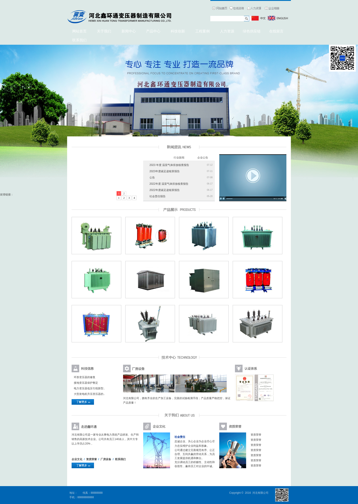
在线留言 (276, 31)
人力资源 (227, 31)
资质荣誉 (91, 459)
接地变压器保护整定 (86, 382)
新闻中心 (128, 31)
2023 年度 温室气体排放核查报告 (169, 165)
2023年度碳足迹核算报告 (164, 171)
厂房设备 (105, 459)
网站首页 (79, 31)
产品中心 (153, 31)
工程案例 (202, 31)
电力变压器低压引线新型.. (89, 388)
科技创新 (178, 31)
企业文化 (77, 459)
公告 (152, 177)
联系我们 (120, 459)
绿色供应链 (252, 31)
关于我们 (104, 31)
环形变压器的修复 (84, 377)
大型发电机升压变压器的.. (89, 394)
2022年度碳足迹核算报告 (164, 190)
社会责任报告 (157, 196)
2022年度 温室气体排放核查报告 (168, 183)
